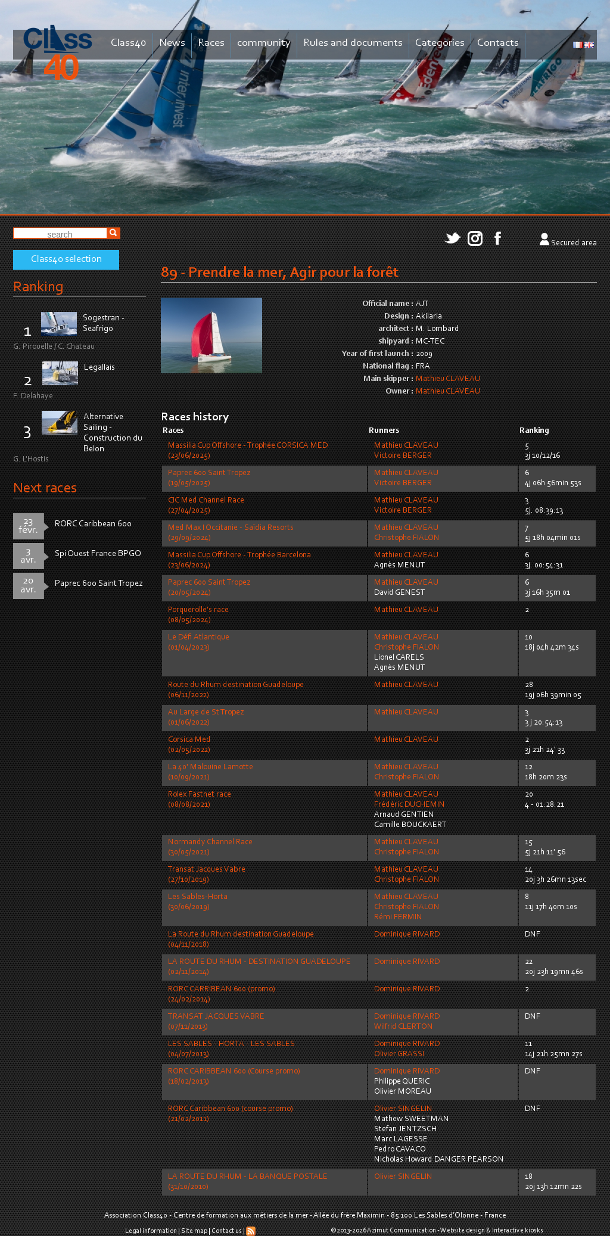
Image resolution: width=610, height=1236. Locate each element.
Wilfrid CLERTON (403, 1027)
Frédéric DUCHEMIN (409, 805)
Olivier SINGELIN (403, 1109)
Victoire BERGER (403, 456)
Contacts (498, 43)
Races (211, 43)
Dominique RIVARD (407, 935)
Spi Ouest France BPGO (98, 554)
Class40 (129, 43)
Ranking (38, 287)
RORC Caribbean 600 (93, 524)
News (172, 43)
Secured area (574, 243)
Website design (462, 1230)
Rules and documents (353, 43)
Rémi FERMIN (398, 917)
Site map (194, 1231)
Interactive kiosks (517, 1230)
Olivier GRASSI (399, 1054)
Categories (440, 43)
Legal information (151, 1231)
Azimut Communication (401, 1230)
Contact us (226, 1231)
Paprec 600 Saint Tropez (99, 583)
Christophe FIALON (407, 538)
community (264, 43)
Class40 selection (66, 259)
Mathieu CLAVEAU (448, 379)
